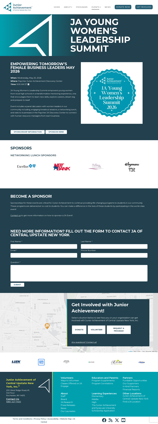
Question (15, 262)
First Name (16, 241)
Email (13, 250)
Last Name (86, 241)
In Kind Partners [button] (131, 386)
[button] (71, 7)
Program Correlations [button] (102, 383)
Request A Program (118, 329)
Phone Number (88, 250)
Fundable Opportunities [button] (135, 380)
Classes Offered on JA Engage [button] (71, 384)
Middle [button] (95, 399)
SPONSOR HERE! (56, 132)
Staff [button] (63, 396)
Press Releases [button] (68, 405)
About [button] (64, 393)
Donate (79, 330)
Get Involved (144, 7)
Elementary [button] (97, 396)
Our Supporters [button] (131, 383)
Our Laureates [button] (68, 411)
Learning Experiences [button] (104, 393)
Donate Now (123, 7)
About (67, 7)
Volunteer (96, 330)
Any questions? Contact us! (84, 342)
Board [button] (64, 399)
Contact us (15, 215)
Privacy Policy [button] (40, 419)
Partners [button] (128, 378)
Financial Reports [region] (131, 389)
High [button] (94, 402)
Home (57, 7)
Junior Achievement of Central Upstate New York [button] (135, 397)
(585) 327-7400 (13, 402)
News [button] (63, 408)
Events (95, 7)
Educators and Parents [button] (105, 378)
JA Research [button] (67, 402)
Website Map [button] (65, 419)
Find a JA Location (131, 402)
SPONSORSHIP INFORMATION (28, 132)
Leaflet (130, 351)
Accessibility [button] (53, 419)
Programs (82, 7)
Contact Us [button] (12, 399)
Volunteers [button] (67, 378)
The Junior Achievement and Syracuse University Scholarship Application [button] (104, 408)
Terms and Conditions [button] (22, 419)
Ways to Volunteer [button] (70, 380)
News (108, 7)
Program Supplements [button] (103, 380)
